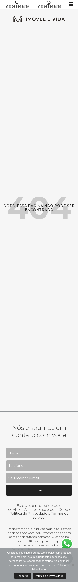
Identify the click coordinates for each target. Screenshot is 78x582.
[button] (17, 4)
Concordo (22, 575)
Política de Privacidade (28, 513)
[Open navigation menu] (71, 4)
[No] (73, 565)
